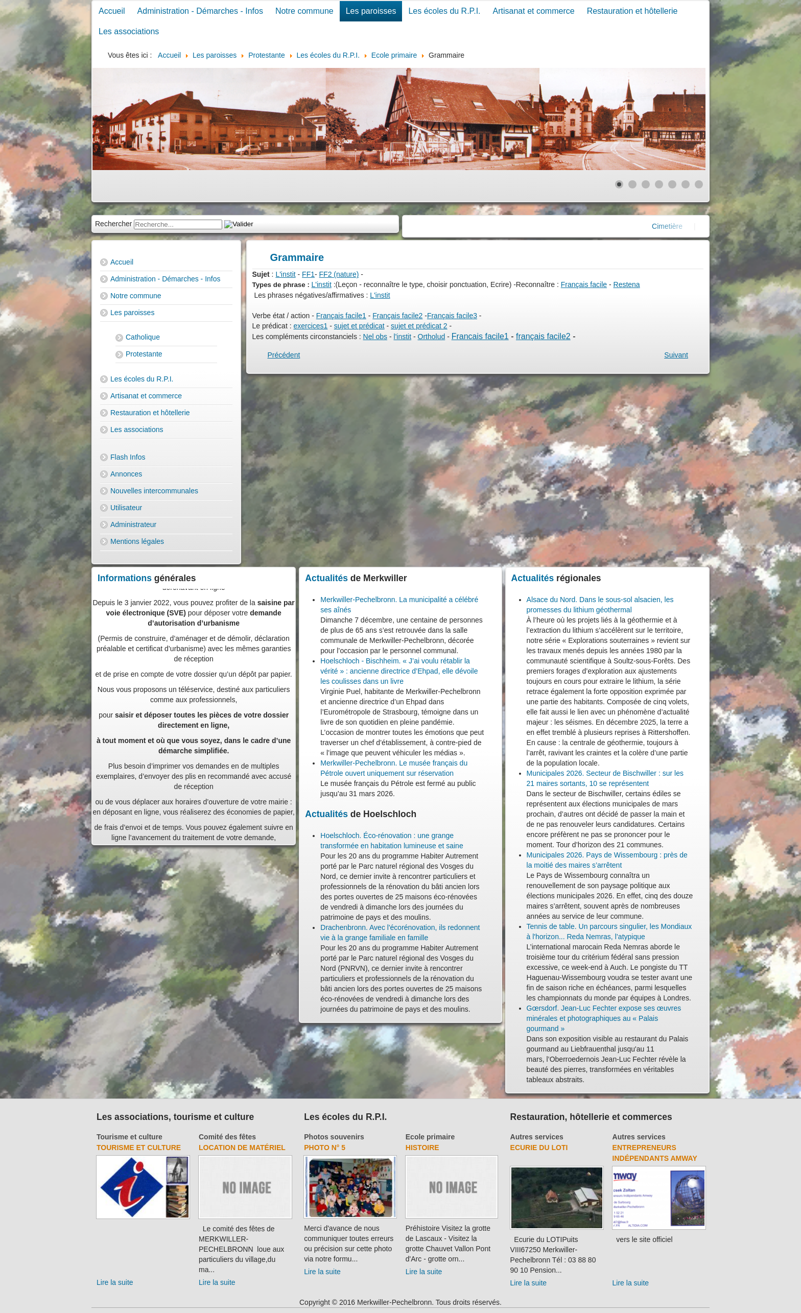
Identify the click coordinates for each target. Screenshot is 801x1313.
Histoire (422, 1147)
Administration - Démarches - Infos (200, 11)
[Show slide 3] (646, 184)
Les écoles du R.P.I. (444, 11)
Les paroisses (371, 11)
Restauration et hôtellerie (632, 11)
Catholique (143, 337)
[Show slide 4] (659, 184)
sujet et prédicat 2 (419, 326)
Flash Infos (127, 457)
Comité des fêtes (227, 1137)
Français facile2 (397, 316)
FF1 (308, 274)
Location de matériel (242, 1147)
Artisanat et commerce (534, 11)
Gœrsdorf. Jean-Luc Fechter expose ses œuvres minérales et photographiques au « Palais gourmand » (604, 1018)
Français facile (584, 284)
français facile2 (543, 336)
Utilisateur (126, 508)
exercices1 (310, 326)
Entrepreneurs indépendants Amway (654, 1152)
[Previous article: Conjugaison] (284, 355)
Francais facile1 (480, 336)
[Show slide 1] (619, 184)
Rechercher (113, 224)
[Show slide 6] (685, 184)
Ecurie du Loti (539, 1147)
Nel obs (375, 336)
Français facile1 (341, 316)
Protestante (144, 354)
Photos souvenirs (334, 1137)
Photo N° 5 (324, 1147)
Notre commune (304, 11)
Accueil (112, 11)
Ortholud (431, 336)
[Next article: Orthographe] (676, 355)
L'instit (285, 274)
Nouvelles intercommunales (154, 491)
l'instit (403, 336)
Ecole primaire (430, 1137)
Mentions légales (137, 541)
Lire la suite (115, 1282)
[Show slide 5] (672, 184)
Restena (627, 284)
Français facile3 (452, 316)
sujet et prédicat (359, 326)
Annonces (126, 474)
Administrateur (133, 524)
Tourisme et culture (129, 1137)
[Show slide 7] (699, 184)
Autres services (536, 1137)
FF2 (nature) (339, 274)
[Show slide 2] (632, 184)
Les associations (129, 31)
